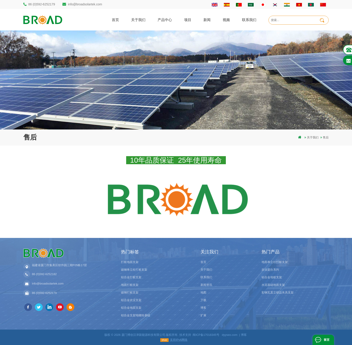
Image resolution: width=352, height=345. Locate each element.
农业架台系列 (270, 269)
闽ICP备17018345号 (206, 334)
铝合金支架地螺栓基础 (135, 315)
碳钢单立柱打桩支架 (134, 269)
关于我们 (138, 19)
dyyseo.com (229, 334)
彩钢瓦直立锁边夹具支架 (278, 292)
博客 (203, 307)
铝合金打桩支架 (131, 277)
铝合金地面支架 (131, 307)
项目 (187, 19)
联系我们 (249, 19)
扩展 (203, 315)
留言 (327, 339)
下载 (203, 300)
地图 (203, 292)
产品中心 (165, 19)
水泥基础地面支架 (273, 285)
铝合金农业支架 (131, 300)
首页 (115, 19)
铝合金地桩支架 (272, 277)
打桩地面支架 (130, 262)
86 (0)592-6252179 (41, 4)
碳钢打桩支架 (130, 292)
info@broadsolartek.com (85, 4)
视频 (226, 19)
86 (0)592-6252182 (44, 274)
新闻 (207, 19)
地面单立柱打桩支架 (275, 262)
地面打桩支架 (130, 285)
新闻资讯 (206, 285)
